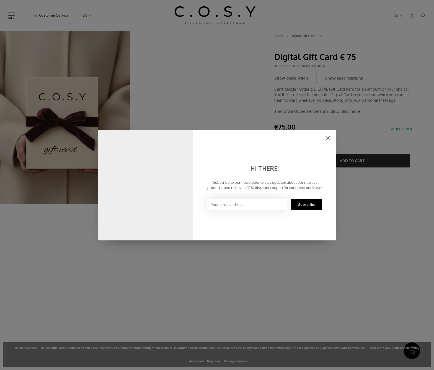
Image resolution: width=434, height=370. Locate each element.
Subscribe (306, 204)
